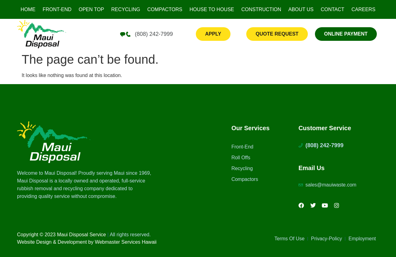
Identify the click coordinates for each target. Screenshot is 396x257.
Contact (332, 9)
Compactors (164, 9)
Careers (363, 9)
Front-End (57, 9)
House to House (211, 9)
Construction (261, 9)
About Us (301, 9)
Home (28, 9)
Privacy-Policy (326, 239)
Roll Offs (240, 157)
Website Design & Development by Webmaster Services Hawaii (87, 242)
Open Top (91, 9)
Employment (362, 239)
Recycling (125, 9)
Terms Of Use (289, 239)
